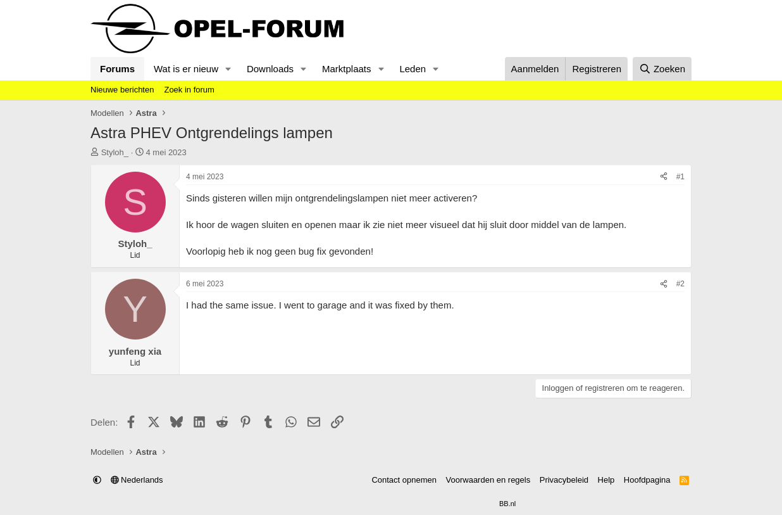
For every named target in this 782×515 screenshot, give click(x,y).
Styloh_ (114, 152)
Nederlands (137, 480)
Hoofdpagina (647, 480)
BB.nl (507, 503)
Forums (117, 68)
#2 (680, 283)
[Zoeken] (662, 68)
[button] (228, 68)
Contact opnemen (404, 480)
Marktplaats (346, 68)
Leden (412, 68)
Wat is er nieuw (186, 68)
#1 (680, 176)
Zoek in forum (189, 89)
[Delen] (663, 177)
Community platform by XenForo (360, 503)
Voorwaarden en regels (488, 480)
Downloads (270, 68)
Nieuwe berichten (122, 89)
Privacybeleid (564, 480)
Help (606, 480)
